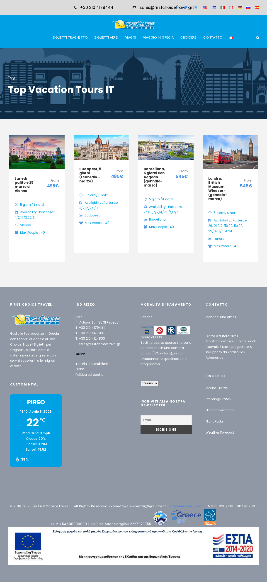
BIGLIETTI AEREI (106, 37)
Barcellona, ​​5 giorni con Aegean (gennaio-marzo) (154, 177)
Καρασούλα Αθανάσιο (188, 506)
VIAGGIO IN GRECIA (158, 37)
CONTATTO (212, 37)
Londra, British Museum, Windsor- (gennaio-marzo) (217, 188)
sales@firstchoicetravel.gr (99, 344)
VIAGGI (130, 37)
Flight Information (220, 410)
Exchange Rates (218, 399)
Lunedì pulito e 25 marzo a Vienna (24, 184)
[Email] (166, 420)
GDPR (79, 369)
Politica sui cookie (89, 374)
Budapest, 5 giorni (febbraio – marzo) (90, 175)
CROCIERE (188, 37)
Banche (147, 317)
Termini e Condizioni (91, 363)
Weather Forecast (220, 432)
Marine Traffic (217, 388)
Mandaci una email (221, 317)
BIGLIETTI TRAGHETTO (70, 37)
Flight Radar (215, 421)
